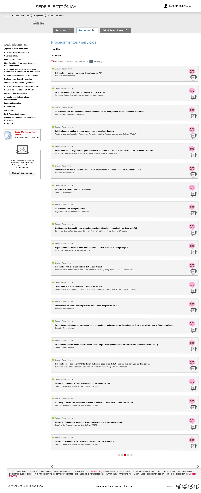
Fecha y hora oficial (12, 59)
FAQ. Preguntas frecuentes (15, 114)
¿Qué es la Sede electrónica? (16, 49)
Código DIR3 (9, 124)
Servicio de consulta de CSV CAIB (19, 90)
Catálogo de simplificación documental (21, 75)
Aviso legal (116, 486)
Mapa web (101, 486)
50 (95, 61)
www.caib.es (95, 471)
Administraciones (113, 30)
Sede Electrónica (15, 44)
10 (87, 61)
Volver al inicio (57, 55)
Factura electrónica (12, 103)
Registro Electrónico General (16, 52)
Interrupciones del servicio (15, 93)
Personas (61, 30)
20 (91, 62)
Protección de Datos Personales (18, 79)
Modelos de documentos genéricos (19, 83)
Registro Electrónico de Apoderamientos (21, 86)
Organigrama (9, 110)
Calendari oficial (11, 56)
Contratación (9, 107)
